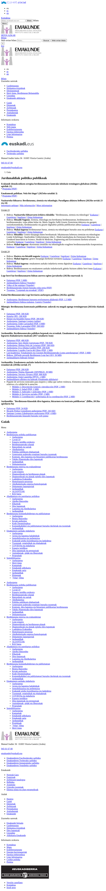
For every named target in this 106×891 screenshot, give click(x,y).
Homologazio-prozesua (22, 481)
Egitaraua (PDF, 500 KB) (18, 314)
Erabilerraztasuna (14, 129)
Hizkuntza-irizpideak (16, 88)
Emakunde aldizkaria (16, 98)
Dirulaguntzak (13, 91)
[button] (3, 38)
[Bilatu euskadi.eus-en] (13, 20)
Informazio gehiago (9, 205)
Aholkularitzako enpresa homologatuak (29, 484)
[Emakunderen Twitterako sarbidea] (22, 760)
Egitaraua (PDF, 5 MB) (17, 280)
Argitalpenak (12, 112)
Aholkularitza (18, 449)
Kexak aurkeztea (19, 521)
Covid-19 (16, 439)
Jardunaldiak (17, 462)
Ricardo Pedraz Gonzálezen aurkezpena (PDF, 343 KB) (31, 411)
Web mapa (11, 127)
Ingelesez (22, 217)
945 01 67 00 (7, 163)
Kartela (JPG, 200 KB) (17, 316)
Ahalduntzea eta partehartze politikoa (23, 496)
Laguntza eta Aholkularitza (24, 508)
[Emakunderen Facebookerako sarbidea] (24, 758)
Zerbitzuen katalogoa (16, 780)
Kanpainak (17, 565)
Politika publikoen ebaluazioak (25, 452)
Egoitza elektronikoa (16, 854)
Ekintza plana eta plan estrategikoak (22, 789)
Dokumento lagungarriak (23, 486)
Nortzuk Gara (13, 775)
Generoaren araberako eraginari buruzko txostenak (34, 454)
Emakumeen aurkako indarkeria (21, 531)
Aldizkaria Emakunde (16, 835)
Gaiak (9, 103)
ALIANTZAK (18, 491)
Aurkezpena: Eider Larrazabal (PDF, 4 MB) (26, 324)
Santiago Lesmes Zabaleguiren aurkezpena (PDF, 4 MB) (31, 413)
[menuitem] (56, 86)
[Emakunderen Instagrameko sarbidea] (23, 763)
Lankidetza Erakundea (22, 479)
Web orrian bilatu (8, 40)
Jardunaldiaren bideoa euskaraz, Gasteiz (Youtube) (29, 302)
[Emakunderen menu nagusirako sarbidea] (4, 23)
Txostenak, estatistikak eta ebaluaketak (29, 543)
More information (44, 205)
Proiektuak (17, 723)
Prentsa (10, 137)
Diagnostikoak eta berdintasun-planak (28, 474)
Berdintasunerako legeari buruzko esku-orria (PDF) (29, 288)
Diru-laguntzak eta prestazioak (25, 701)
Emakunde (11, 115)
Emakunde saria (19, 570)
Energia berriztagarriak (17, 852)
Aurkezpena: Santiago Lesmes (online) (24, 321)
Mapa (9, 847)
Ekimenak (11, 105)
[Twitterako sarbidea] (15, 153)
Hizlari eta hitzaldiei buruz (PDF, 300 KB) (25, 319)
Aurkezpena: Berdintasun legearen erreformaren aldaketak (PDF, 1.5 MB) (39, 299)
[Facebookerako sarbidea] (17, 151)
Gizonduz (11, 95)
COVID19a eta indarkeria (23, 545)
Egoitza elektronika (15, 132)
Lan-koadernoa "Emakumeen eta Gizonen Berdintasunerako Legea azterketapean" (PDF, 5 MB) (49, 353)
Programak (17, 555)
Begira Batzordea (19, 518)
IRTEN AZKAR (8, 35)
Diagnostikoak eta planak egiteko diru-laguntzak (33, 627)
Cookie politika (13, 859)
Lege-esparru (18, 471)
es (7, 11)
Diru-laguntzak (18, 656)
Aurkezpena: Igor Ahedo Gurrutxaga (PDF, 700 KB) (30, 343)
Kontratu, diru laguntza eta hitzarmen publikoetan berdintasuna (40, 457)
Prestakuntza (12, 110)
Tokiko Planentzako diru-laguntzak (27, 609)
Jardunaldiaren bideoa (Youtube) (21, 283)
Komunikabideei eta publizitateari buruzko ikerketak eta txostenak (41, 526)
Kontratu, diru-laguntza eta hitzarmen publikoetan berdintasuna (40, 607)
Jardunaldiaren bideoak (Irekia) (20, 358)
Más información (27, 205)
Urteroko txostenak (15, 787)
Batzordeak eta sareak (21, 447)
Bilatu (36, 20)
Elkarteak (16, 504)
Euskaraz (94, 215)
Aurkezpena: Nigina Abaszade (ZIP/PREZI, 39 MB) (30, 372)
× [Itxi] (2, 43)
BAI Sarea (16, 494)
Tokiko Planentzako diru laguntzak (27, 459)
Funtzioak (11, 777)
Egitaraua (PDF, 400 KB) (18, 340)
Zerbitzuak (11, 108)
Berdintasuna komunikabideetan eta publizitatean (28, 513)
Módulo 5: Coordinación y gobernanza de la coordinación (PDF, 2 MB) (43, 396)
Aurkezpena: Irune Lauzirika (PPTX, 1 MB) (26, 377)
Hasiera (10, 799)
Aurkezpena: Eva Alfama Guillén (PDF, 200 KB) (28, 348)
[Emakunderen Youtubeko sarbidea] (22, 765)
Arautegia (11, 784)
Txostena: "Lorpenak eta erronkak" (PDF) (25, 290)
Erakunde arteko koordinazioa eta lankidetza (31, 541)
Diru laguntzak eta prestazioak (25, 550)
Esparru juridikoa (19, 548)
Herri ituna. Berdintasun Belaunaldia (23, 93)
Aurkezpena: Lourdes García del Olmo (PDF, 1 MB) (30, 350)
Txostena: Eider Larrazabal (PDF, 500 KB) (25, 326)
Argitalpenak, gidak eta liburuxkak (27, 553)
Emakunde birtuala (15, 823)
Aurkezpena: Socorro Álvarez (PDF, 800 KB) (27, 374)
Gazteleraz (11, 217)
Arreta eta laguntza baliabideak (25, 536)
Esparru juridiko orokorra (23, 442)
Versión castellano (15, 882)
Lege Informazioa (14, 134)
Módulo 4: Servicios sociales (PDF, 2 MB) (31, 394)
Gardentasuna (13, 86)
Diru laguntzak (18, 506)
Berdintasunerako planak (23, 444)
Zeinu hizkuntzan (35, 217)
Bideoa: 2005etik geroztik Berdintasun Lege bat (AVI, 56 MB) (34, 355)
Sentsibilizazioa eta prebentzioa (26, 538)
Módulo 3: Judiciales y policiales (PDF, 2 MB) (32, 392)
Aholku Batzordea (20, 501)
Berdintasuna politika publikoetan (21, 434)
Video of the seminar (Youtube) (20, 285)
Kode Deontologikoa (21, 523)
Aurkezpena (12, 432)
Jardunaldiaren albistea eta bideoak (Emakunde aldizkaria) (32, 379)
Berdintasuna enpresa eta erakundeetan (24, 467)
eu (8, 8)
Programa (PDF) (9, 189)
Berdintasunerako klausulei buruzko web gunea (27, 416)
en (8, 13)
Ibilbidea (10, 782)
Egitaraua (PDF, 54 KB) (17, 408)
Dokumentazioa (19, 464)
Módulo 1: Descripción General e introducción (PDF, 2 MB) (38, 387)
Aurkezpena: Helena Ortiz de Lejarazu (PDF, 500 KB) (30, 345)
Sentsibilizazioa (13, 558)
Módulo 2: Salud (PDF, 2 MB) (25, 389)
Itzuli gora (11, 887)
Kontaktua (5, 18)
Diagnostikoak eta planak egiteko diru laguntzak (33, 476)
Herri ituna (17, 563)
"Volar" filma (18, 578)
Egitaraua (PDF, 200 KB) (18, 369)
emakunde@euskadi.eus (11, 167)
